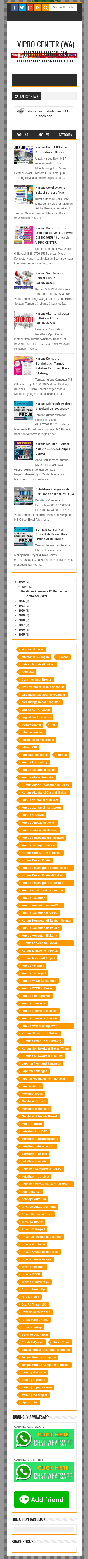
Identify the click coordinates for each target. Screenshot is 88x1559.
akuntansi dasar (32, 649)
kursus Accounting (34, 762)
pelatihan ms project (35, 1176)
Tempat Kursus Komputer (39, 1357)
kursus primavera (33, 1003)
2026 (22, 581)
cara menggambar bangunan (41, 702)
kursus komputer (33, 898)
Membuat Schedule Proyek (40, 1116)
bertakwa (28, 672)
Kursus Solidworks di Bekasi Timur (45, 1048)
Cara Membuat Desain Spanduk (43, 687)
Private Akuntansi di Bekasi (40, 1252)
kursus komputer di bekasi (39, 913)
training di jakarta (33, 1380)
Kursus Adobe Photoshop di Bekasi (46, 785)
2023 (22, 605)
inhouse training (33, 732)
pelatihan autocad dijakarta (40, 1139)
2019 (22, 615)
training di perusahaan (37, 1387)
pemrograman (31, 1191)
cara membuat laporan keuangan (44, 694)
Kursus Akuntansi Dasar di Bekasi (45, 792)
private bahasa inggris (37, 1259)
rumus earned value (35, 1319)
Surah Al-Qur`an (32, 1342)
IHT (53, 724)
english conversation (36, 709)
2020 (22, 610)
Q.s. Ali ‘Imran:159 (34, 1304)
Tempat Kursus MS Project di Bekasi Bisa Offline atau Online (51, 534)
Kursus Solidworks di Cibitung (42, 1056)
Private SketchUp (33, 1289)
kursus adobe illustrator (38, 777)
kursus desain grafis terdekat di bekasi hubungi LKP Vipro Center (44, 883)
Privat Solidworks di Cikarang (41, 1236)
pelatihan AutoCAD (34, 1131)
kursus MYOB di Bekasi (38, 988)
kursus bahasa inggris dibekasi (43, 837)
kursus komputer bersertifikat (41, 905)
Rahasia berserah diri (36, 1312)
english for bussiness (36, 717)
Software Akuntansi (35, 1334)
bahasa (63, 657)
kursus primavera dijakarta (40, 1018)
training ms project (34, 1395)
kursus (62, 755)
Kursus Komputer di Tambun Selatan (46, 920)
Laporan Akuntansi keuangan (41, 1063)
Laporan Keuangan (34, 1071)
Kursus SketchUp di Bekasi (40, 1033)
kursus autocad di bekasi (38, 822)
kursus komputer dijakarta (39, 935)
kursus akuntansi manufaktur (41, 807)
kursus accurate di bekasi (39, 770)
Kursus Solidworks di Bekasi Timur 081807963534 (50, 278)
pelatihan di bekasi (34, 1154)
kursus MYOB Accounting (39, 980)
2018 (22, 620)
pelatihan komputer (35, 1161)
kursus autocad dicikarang (39, 830)
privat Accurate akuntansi (39, 1206)
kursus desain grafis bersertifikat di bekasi (45, 868)
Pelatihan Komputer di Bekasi (41, 1169)
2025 (22, 601)
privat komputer (32, 1221)
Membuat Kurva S (34, 1101)
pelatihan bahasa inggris (38, 1146)
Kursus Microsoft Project (38, 958)
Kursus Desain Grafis (36, 860)
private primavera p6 (35, 1282)
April (25, 586)
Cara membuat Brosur (36, 679)
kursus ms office (33, 965)
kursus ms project (34, 973)
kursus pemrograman (36, 996)
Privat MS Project (33, 1229)
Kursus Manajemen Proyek (40, 950)
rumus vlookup (32, 1327)
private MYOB (31, 1274)
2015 (22, 634)
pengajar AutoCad (34, 1199)
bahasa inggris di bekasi (38, 664)
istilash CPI (29, 747)
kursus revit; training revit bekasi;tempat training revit (40, 1026)
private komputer (33, 1267)
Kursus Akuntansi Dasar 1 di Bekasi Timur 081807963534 (54, 318)
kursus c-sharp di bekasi (38, 845)
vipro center (30, 1402)
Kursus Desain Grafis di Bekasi (43, 875)
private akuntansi (33, 1244)
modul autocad (32, 1124)
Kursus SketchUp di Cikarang (41, 1041)
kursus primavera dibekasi (39, 1011)
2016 (22, 629)
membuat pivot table (35, 1108)
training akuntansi (34, 1372)
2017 (22, 625)
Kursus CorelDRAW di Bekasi (41, 852)
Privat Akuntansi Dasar (37, 1214)
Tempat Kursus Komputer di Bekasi (45, 1365)
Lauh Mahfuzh (31, 1086)
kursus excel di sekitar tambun (42, 890)
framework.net (31, 724)
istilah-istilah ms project (38, 739)
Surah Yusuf (61, 1342)
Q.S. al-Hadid (30, 1297)
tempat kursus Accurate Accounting (46, 1349)
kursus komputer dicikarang (41, 928)
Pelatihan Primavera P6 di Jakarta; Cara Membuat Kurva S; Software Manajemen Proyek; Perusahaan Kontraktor (45, 1184)
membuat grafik (32, 1093)
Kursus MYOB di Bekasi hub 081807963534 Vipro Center (52, 449)
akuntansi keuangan (35, 657)
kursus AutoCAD (33, 815)
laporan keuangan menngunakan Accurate (44, 1079)
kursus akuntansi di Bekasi (40, 800)
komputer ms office (35, 755)
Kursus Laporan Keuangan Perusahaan (40, 944)
